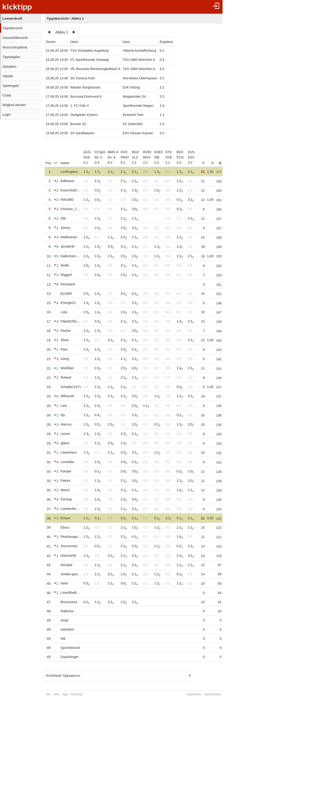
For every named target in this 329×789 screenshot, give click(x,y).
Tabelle (8, 76)
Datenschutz (214, 694)
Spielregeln (11, 86)
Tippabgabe (11, 57)
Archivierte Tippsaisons (63, 675)
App (64, 694)
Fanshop (76, 694)
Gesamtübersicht (15, 38)
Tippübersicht (12, 28)
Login (7, 114)
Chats (7, 95)
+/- (56, 163)
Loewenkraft (12, 18)
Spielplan (9, 66)
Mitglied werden (14, 105)
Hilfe (56, 694)
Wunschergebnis (15, 47)
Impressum (195, 694)
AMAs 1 (61, 32)
